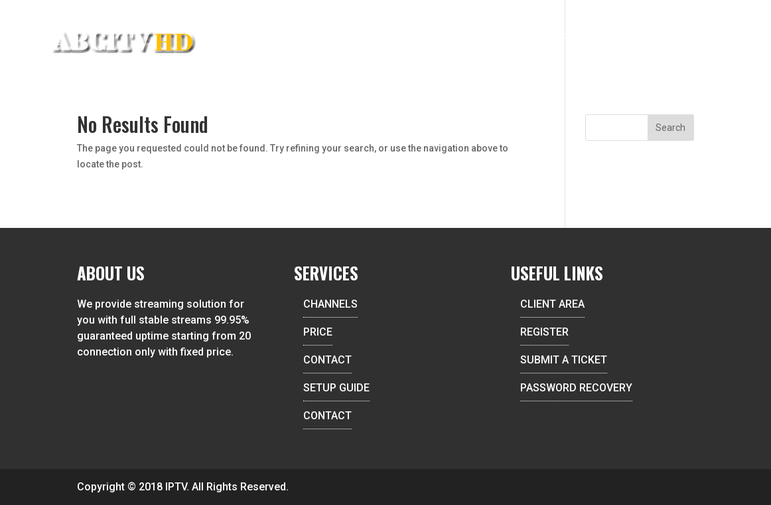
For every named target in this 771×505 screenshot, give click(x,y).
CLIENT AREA (552, 304)
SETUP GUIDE (336, 387)
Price (499, 38)
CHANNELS (330, 304)
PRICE (317, 332)
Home (328, 38)
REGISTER (544, 332)
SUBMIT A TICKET (563, 360)
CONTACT (327, 360)
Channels (444, 38)
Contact (702, 38)
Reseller (380, 38)
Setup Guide (558, 38)
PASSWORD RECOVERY (576, 387)
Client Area (634, 38)
